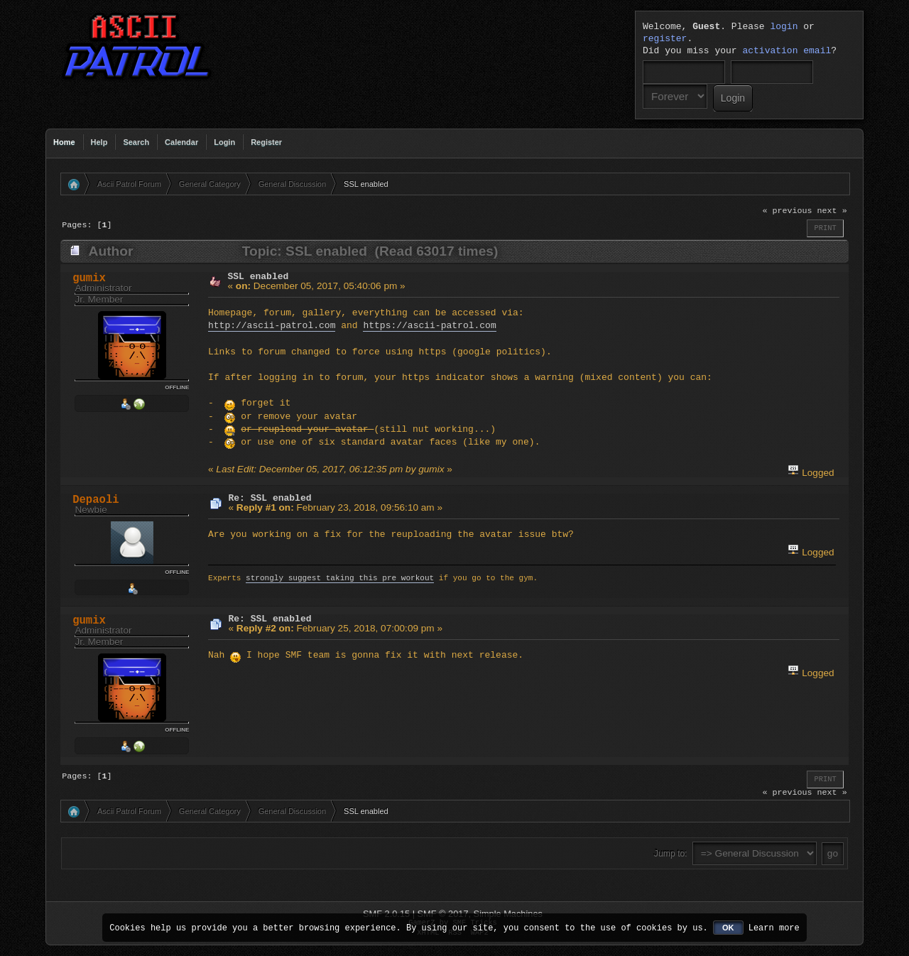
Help (99, 142)
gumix (89, 278)
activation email (786, 51)
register (665, 39)
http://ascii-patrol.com (271, 326)
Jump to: (670, 854)
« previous (787, 211)
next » (832, 211)
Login (224, 142)
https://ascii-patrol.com (429, 326)
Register (266, 142)
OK (728, 927)
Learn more (774, 927)
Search (136, 142)
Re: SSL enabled (270, 497)
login (784, 27)
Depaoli (95, 500)
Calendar (181, 142)
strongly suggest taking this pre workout (340, 578)
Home (64, 142)
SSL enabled (258, 276)
